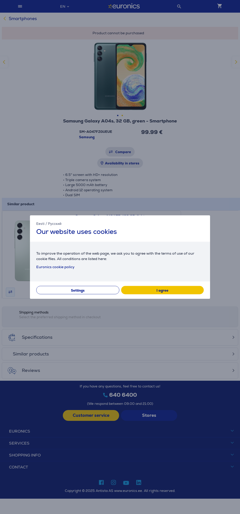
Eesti (40, 223)
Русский (54, 223)
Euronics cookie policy (55, 267)
